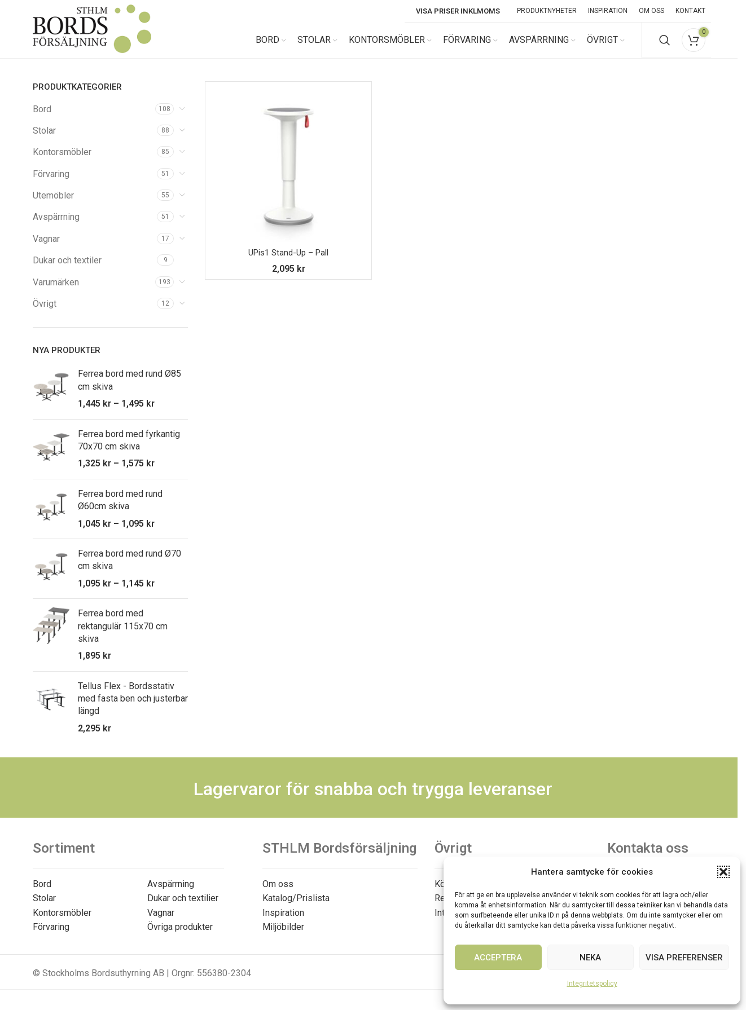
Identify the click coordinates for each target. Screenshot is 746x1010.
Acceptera (498, 957)
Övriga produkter (180, 937)
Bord (42, 118)
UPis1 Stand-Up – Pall (288, 262)
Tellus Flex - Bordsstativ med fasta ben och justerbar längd (133, 708)
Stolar (44, 140)
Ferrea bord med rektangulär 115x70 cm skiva (123, 636)
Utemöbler (53, 205)
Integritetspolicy (592, 983)
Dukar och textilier (182, 908)
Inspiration (283, 922)
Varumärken (56, 291)
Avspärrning (56, 227)
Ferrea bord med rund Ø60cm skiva (120, 509)
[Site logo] (92, 44)
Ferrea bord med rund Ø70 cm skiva (129, 569)
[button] (723, 871)
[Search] (664, 45)
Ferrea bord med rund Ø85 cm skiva (129, 390)
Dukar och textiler (67, 270)
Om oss (277, 893)
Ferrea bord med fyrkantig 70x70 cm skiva (129, 449)
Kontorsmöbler (62, 162)
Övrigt (44, 313)
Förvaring (51, 183)
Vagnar (46, 248)
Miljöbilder (283, 937)
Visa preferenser (684, 957)
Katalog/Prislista (296, 908)
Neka (590, 957)
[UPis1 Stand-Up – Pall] (288, 174)
